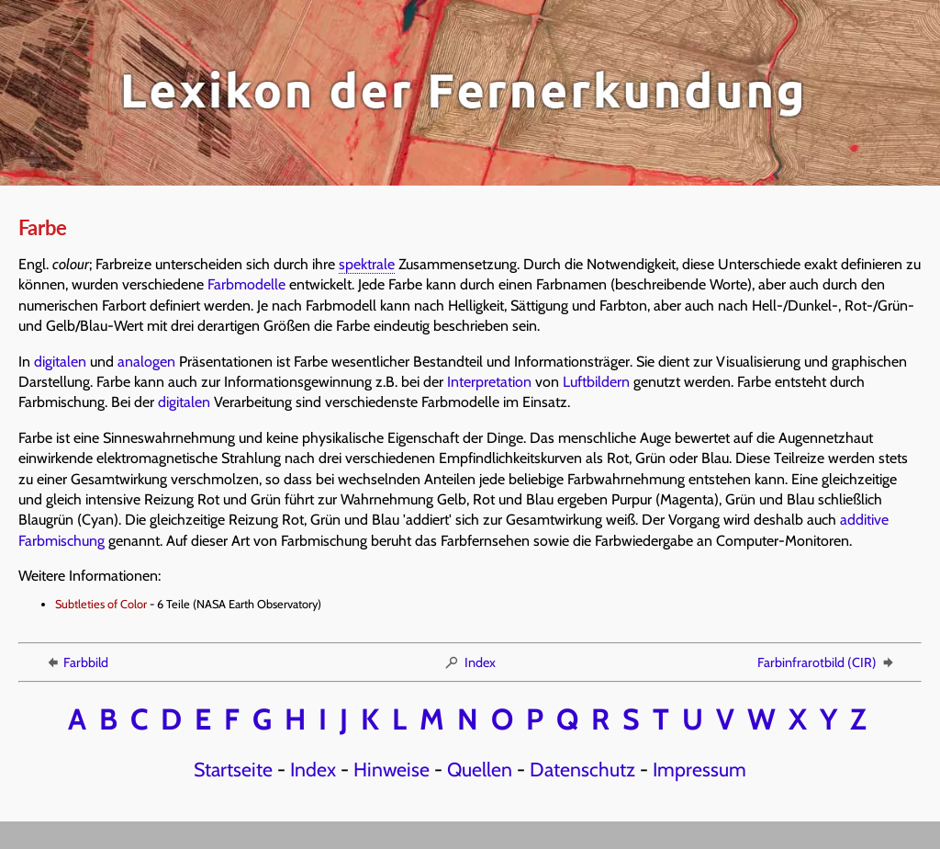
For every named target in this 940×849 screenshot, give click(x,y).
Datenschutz (582, 769)
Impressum (699, 769)
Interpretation (489, 382)
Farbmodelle (246, 284)
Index (469, 662)
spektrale (367, 264)
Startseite (233, 769)
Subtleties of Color (101, 604)
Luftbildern (596, 382)
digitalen (60, 361)
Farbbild (76, 662)
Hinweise (391, 769)
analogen (146, 361)
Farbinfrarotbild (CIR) (826, 662)
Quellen (479, 769)
